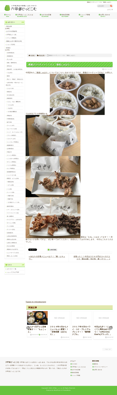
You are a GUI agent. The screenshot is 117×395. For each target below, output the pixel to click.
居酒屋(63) (10, 56)
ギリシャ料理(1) (11, 162)
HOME (31, 55)
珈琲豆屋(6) (10, 206)
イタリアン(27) (11, 138)
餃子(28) (9, 122)
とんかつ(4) (10, 88)
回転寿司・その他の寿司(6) (14, 69)
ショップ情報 (87, 15)
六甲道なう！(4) (11, 34)
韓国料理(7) (10, 145)
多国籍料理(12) (11, 171)
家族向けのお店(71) (12, 249)
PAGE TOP (107, 349)
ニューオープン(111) (13, 252)
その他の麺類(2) (12, 111)
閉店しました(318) (12, 256)
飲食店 (8, 48)
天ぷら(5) (9, 59)
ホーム (9, 15)
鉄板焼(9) (9, 98)
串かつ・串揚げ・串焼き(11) (15, 79)
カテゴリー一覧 (11, 269)
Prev (28, 328)
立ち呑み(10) (10, 95)
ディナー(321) (11, 229)
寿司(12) (9, 66)
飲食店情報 (68, 15)
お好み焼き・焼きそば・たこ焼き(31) (14, 84)
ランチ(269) (10, 226)
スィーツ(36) (10, 192)
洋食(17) (9, 152)
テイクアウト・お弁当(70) (14, 219)
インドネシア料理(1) (13, 142)
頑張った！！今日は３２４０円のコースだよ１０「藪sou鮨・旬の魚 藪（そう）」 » (92, 257)
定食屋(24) (10, 232)
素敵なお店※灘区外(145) (14, 41)
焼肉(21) (9, 91)
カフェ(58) (11, 185)
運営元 (95, 364)
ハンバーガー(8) (11, 175)
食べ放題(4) (10, 216)
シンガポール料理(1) (13, 158)
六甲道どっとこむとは (27, 15)
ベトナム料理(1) (11, 165)
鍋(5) (8, 76)
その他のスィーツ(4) (13, 202)
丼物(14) (9, 115)
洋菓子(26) (11, 195)
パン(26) (9, 189)
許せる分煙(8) (11, 246)
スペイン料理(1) (11, 155)
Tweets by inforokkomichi (36, 302)
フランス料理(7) (11, 135)
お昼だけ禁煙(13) (12, 242)
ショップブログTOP (13, 272)
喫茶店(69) (11, 181)
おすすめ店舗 (49, 15)
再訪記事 (41, 55)
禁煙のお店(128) (11, 239)
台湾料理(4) (10, 148)
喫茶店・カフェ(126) (13, 178)
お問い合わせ (106, 15)
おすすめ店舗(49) (11, 31)
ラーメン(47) (10, 125)
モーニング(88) (11, 223)
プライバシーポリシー (100, 366)
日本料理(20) (10, 52)
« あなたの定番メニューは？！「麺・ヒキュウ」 (47, 257)
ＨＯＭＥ (73, 364)
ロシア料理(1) (11, 168)
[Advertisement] (69, 36)
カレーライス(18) (12, 128)
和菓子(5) (10, 199)
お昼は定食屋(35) (12, 236)
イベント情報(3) (11, 38)
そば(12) (10, 108)
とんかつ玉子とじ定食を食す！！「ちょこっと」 (37, 329)
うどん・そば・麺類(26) (14, 101)
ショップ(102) (10, 44)
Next (111, 328)
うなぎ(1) (9, 72)
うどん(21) (11, 105)
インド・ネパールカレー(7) (14, 132)
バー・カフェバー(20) (13, 209)
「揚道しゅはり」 (42, 73)
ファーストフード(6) (13, 213)
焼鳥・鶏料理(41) (12, 62)
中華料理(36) (10, 119)
